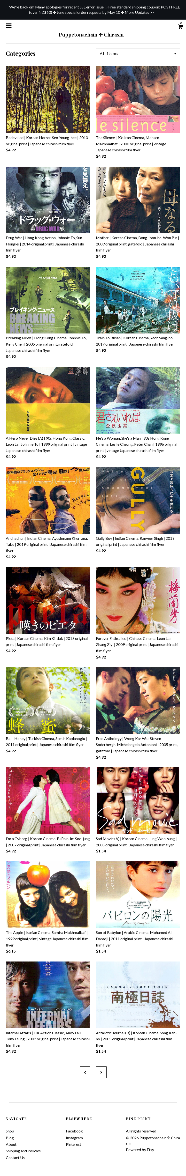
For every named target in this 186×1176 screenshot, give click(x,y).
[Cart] (180, 27)
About (11, 1144)
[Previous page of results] (85, 1072)
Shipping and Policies (23, 1150)
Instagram (74, 1137)
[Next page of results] (101, 1072)
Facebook (74, 1131)
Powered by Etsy (140, 1149)
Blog (10, 1137)
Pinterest (73, 1144)
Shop (10, 1131)
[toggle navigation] (9, 25)
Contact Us (15, 1157)
